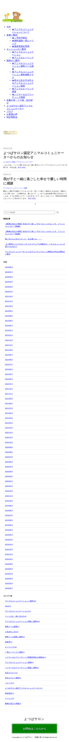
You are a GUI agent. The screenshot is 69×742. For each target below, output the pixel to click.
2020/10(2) (9, 442)
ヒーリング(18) (11, 647)
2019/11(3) (9, 496)
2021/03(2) (9, 418)
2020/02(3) (9, 481)
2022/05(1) (9, 374)
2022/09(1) (9, 355)
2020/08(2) (9, 452)
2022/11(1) (9, 345)
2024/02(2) (9, 287)
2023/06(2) (9, 321)
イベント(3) (9, 698)
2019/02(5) (9, 539)
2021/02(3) (9, 423)
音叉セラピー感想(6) (13, 678)
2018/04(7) (9, 588)
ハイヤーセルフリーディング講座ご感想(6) (22, 668)
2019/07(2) (9, 515)
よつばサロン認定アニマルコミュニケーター (18, 162)
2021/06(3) (9, 413)
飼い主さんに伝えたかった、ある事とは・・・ (23, 239)
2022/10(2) (9, 350)
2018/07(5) (9, 574)
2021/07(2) (9, 408)
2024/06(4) (9, 267)
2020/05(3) (9, 467)
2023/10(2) (9, 306)
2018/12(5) (9, 549)
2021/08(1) (9, 403)
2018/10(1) (9, 559)
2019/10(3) (9, 501)
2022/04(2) (9, 379)
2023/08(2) (9, 316)
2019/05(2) (9, 525)
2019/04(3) (9, 530)
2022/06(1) (9, 369)
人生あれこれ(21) (12, 632)
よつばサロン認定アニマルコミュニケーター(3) (23, 688)
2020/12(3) (9, 432)
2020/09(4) (9, 447)
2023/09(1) (9, 311)
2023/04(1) (9, 325)
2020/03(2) (9, 476)
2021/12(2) (9, 389)
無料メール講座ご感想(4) (15, 637)
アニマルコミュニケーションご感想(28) (20, 601)
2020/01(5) (9, 486)
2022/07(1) (9, 364)
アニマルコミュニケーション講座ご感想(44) (22, 621)
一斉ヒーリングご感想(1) (15, 652)
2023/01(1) (9, 335)
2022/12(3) (9, 340)
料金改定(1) (9, 693)
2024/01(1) (9, 291)
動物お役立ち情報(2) (13, 704)
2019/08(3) (9, 510)
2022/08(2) (9, 359)
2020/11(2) (9, 437)
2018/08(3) (9, 569)
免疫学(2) (8, 642)
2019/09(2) (9, 505)
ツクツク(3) (9, 683)
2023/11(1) (9, 301)
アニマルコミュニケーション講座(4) (19, 662)
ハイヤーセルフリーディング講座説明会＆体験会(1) (25, 657)
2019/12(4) (9, 491)
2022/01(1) (9, 384)
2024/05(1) (9, 272)
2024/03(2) (9, 282)
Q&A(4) (8, 606)
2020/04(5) (9, 471)
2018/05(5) (9, 583)
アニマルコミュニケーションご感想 (15, 188)
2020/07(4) (9, 457)
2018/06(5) (9, 578)
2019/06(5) (9, 520)
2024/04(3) (9, 277)
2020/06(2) (9, 462)
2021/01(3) (9, 428)
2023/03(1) (9, 330)
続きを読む (22, 167)
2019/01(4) (9, 544)
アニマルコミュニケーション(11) (18, 611)
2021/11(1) (9, 394)
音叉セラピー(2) (11, 673)
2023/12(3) (9, 296)
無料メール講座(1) (12, 627)
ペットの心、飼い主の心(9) (15, 616)
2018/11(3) (9, 554)
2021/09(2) (9, 398)
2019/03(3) (9, 535)
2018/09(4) (9, 564)
